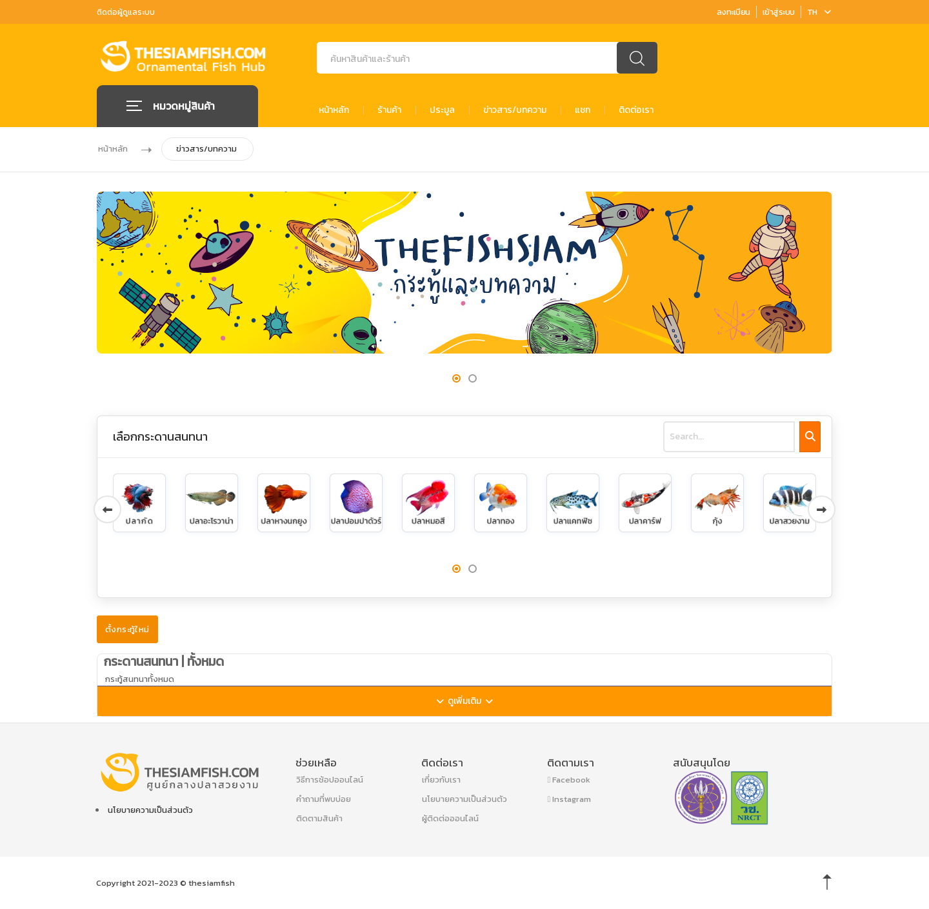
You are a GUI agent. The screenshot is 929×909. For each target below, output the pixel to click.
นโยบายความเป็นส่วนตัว (150, 809)
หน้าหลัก (334, 109)
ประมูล (442, 109)
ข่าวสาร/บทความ (514, 109)
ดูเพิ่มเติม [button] (476, 704)
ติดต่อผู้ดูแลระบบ (126, 12)
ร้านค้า (389, 109)
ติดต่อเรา (636, 109)
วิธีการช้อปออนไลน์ (329, 779)
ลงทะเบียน (733, 12)
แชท (582, 109)
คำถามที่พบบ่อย (323, 798)
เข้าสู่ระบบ (779, 12)
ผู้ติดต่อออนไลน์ (450, 818)
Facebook (569, 779)
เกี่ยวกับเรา (441, 779)
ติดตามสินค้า (319, 818)
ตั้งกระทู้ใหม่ (127, 629)
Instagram (570, 798)
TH (819, 12)
